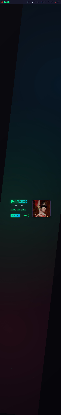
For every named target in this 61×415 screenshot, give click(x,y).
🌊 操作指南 (43, 2)
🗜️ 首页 (28, 2)
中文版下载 (15, 215)
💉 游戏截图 (50, 2)
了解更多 (25, 215)
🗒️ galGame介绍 (35, 2)
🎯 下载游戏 (57, 2)
